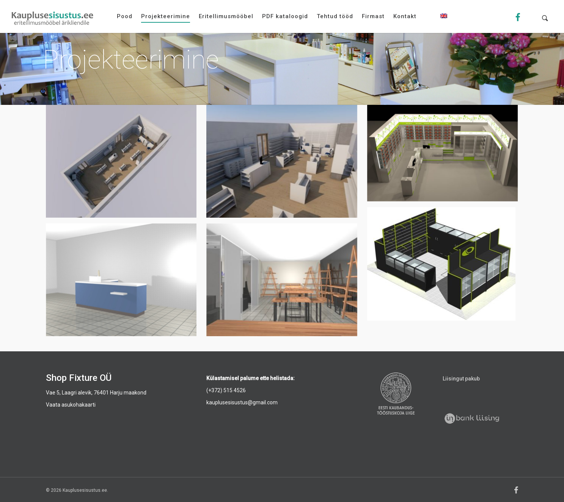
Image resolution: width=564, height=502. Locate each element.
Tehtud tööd (335, 16)
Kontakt (404, 16)
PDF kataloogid (285, 16)
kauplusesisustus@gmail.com (242, 402)
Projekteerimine (165, 16)
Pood (124, 16)
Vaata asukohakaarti (71, 405)
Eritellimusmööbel (226, 16)
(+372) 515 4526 (226, 390)
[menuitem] (443, 22)
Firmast (373, 16)
